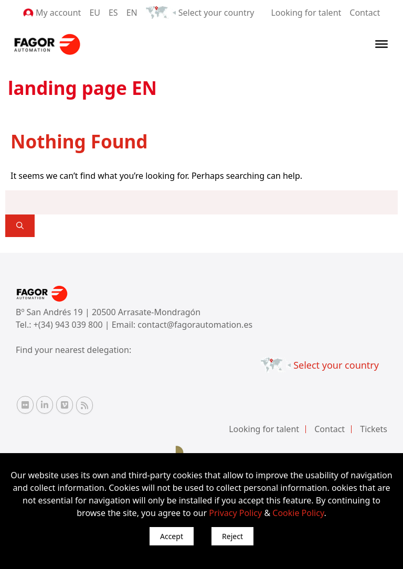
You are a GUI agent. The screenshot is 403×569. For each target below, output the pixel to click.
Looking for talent (306, 12)
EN (131, 12)
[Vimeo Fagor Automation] (64, 405)
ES (113, 12)
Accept (171, 536)
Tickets (373, 429)
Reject (232, 536)
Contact (364, 12)
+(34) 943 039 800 (69, 324)
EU (94, 12)
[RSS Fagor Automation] (84, 405)
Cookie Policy (298, 513)
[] (20, 225)
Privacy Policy (235, 513)
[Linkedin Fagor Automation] (44, 405)
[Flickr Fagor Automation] (25, 405)
